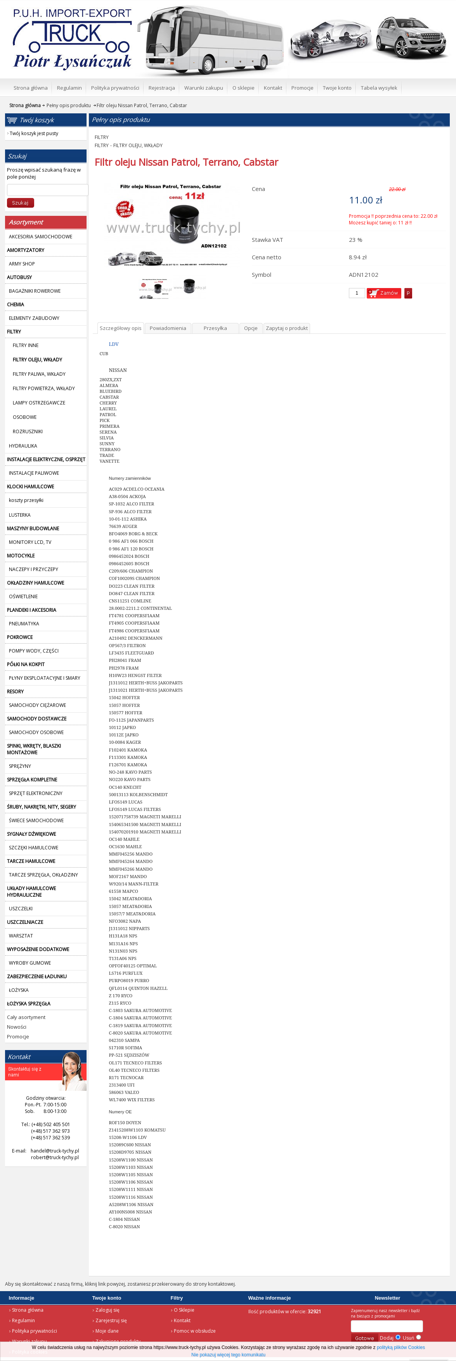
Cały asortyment (26, 1017)
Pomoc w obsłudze (195, 1331)
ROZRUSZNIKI (28, 431)
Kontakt (182, 1320)
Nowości (16, 1026)
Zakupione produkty (117, 1341)
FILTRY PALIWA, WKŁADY (39, 374)
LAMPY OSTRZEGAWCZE (39, 402)
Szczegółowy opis (121, 328)
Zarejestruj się (111, 1320)
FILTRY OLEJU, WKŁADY (138, 145)
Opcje (251, 328)
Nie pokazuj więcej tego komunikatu (228, 1355)
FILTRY (102, 137)
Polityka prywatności (34, 1331)
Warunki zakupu (29, 1341)
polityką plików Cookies (401, 1347)
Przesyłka (215, 328)
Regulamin (23, 1320)
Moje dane (107, 1331)
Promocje (18, 1036)
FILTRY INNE (25, 345)
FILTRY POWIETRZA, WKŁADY (44, 388)
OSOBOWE (24, 417)
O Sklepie (184, 1310)
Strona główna (27, 1310)
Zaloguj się (107, 1310)
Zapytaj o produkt (287, 328)
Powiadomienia (168, 328)
